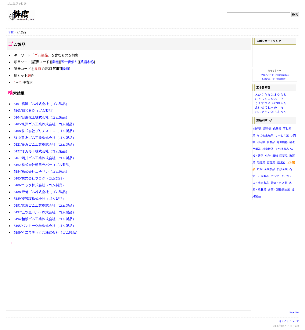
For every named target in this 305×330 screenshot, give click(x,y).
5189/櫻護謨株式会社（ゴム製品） (40, 198)
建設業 (281, 162)
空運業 (271, 162)
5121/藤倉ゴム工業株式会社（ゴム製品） (45, 144)
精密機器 (267, 149)
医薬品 (283, 155)
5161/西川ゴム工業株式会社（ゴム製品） (45, 158)
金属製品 (269, 169)
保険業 (277, 128)
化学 (268, 155)
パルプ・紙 (277, 176)
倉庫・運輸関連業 (279, 189)
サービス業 (282, 135)
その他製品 (282, 149)
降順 (65, 68)
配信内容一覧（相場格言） (274, 79)
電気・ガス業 (279, 182)
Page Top (294, 312)
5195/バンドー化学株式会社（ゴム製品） (45, 226)
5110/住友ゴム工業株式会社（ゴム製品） (45, 137)
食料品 (271, 142)
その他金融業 (265, 135)
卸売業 (261, 142)
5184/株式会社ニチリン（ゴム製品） (41, 171)
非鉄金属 (282, 169)
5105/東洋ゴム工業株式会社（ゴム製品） (45, 124)
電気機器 (282, 142)
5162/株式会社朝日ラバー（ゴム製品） (43, 165)
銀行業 (257, 128)
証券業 (267, 128)
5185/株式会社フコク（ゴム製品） (40, 178)
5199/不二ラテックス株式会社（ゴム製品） (46, 232)
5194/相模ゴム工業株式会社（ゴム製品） (45, 219)
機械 (275, 155)
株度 (11, 32)
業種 (55, 62)
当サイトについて (289, 321)
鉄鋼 (259, 169)
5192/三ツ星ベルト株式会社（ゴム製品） (45, 212)
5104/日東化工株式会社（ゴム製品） (41, 117)
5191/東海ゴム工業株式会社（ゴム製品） (45, 205)
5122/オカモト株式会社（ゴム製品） (41, 151)
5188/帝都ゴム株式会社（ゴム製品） (41, 192)
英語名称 (87, 62)
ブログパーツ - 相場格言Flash (274, 75)
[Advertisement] (57, 26)
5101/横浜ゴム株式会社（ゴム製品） (41, 104)
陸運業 (261, 162)
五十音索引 (69, 62)
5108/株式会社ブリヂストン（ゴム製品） (45, 131)
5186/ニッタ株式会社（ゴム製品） (40, 185)
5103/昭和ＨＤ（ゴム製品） (34, 110)
